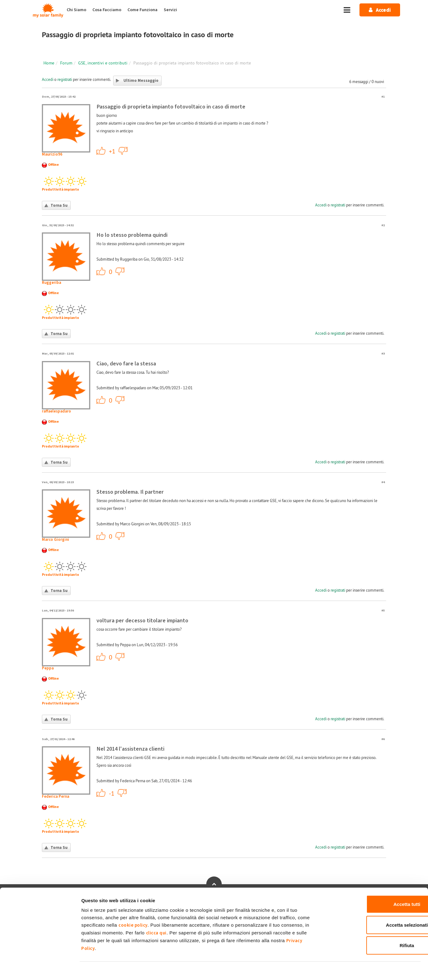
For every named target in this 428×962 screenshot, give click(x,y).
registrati (64, 79)
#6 (383, 739)
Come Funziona (142, 10)
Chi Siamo (76, 10)
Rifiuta (376, 921)
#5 (383, 610)
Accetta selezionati (376, 900)
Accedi (47, 79)
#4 (383, 482)
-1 (123, 150)
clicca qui (156, 909)
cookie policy (133, 901)
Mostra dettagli (326, 950)
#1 (383, 96)
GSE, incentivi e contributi (102, 63)
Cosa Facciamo (106, 10)
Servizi (170, 10)
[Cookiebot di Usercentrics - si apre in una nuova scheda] (40, 950)
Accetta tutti (376, 880)
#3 (383, 353)
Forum (66, 63)
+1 (101, 150)
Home (48, 63)
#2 (383, 225)
